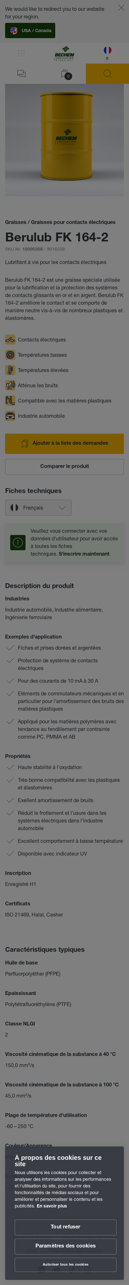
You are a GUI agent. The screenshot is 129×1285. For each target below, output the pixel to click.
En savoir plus (52, 1206)
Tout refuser (65, 1227)
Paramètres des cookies (65, 1246)
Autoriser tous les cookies (65, 1265)
